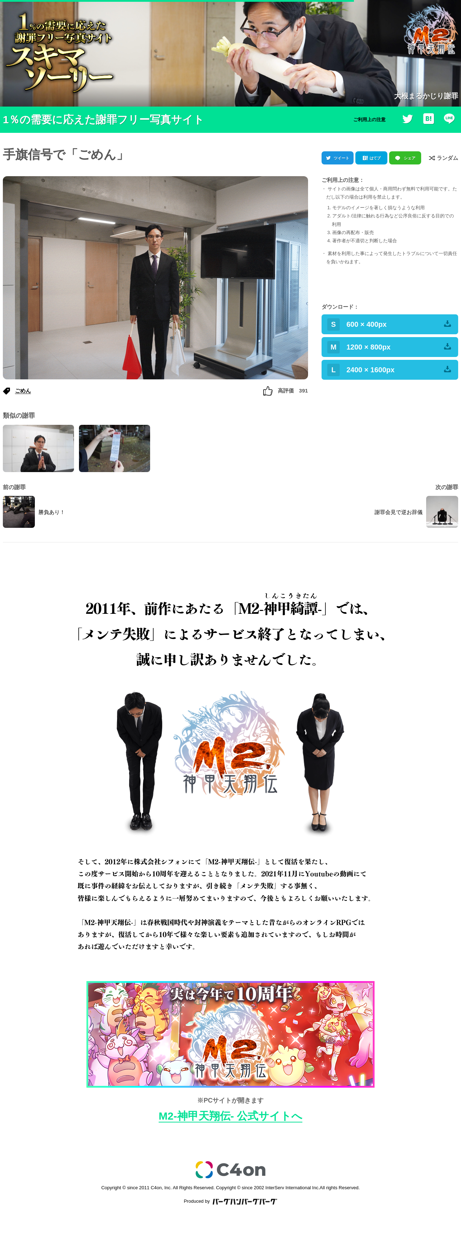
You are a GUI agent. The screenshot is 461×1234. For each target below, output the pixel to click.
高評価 (285, 391)
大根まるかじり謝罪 (426, 96)
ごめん (23, 391)
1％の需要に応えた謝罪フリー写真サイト (103, 119)
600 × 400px (389, 324)
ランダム (443, 158)
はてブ (375, 158)
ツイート (341, 158)
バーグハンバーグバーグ (245, 1202)
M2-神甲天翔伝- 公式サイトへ (230, 1116)
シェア (409, 158)
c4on (230, 1169)
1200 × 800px (389, 347)
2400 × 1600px (389, 370)
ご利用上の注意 (369, 119)
